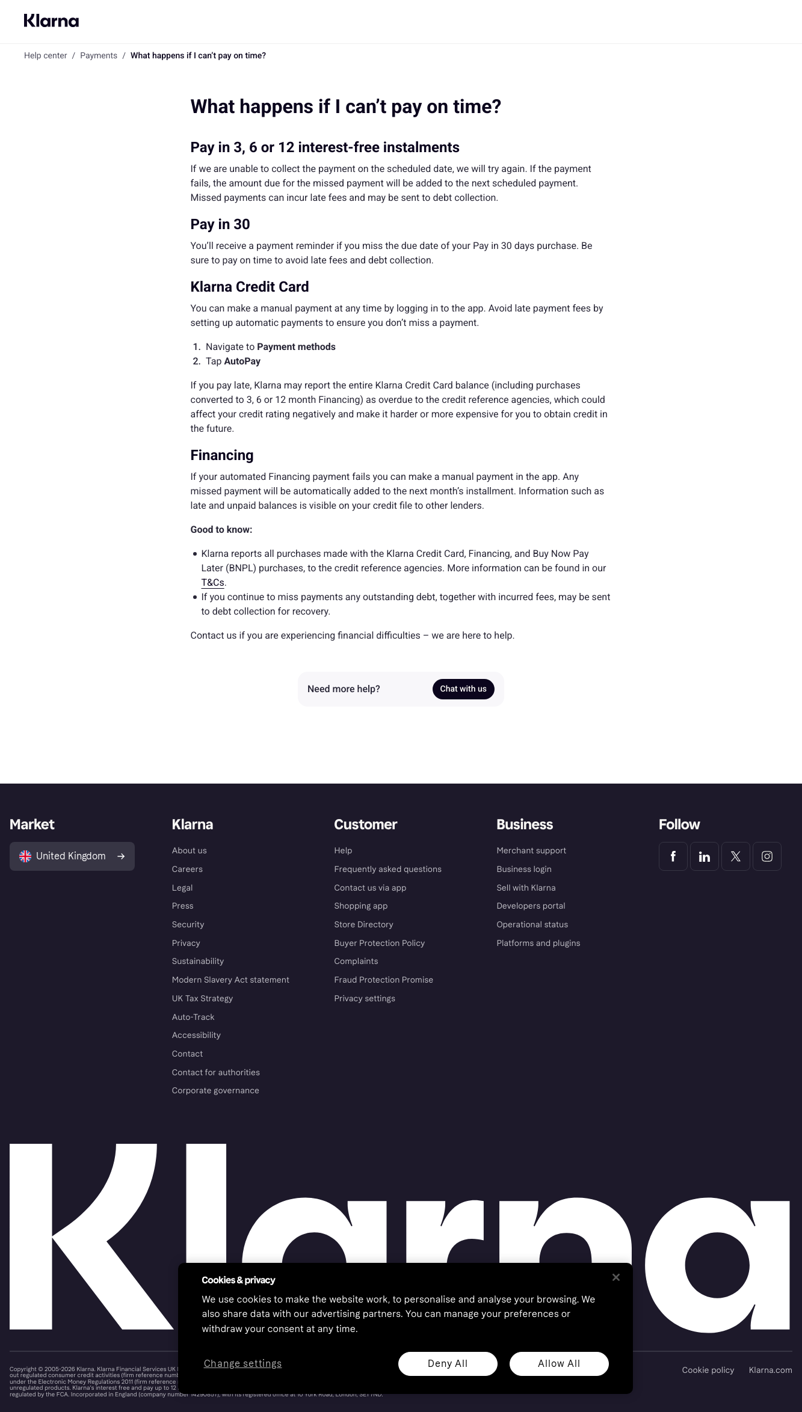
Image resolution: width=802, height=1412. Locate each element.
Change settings (242, 1364)
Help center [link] (45, 56)
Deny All (447, 1363)
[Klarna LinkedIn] (704, 856)
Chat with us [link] (463, 689)
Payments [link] (98, 56)
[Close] (616, 1277)
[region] (405, 1328)
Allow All (559, 1363)
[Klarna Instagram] (767, 856)
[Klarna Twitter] (735, 856)
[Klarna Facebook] (673, 856)
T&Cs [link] (213, 582)
